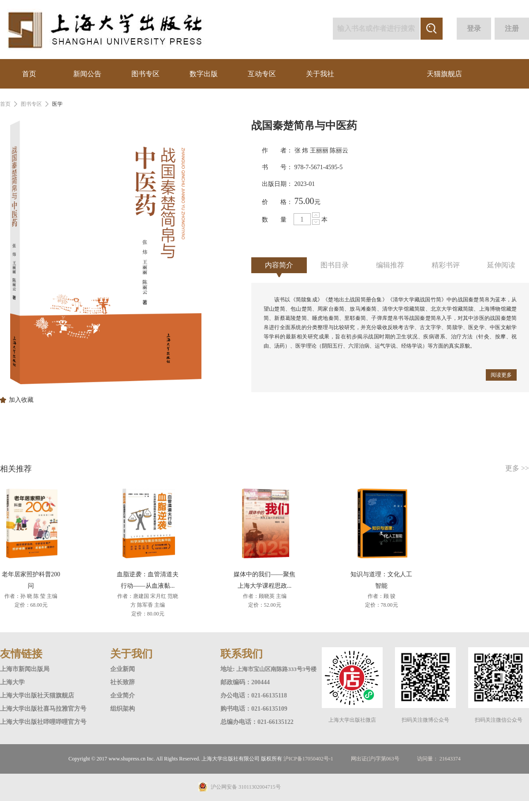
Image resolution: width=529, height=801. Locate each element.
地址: (228, 669)
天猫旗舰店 (444, 74)
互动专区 (262, 74)
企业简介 (122, 695)
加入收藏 (21, 400)
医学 (57, 104)
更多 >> (517, 468)
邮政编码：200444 (245, 682)
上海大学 (12, 682)
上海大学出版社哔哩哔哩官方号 (43, 722)
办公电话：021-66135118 (253, 695)
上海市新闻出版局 (24, 669)
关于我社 (320, 74)
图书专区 (145, 74)
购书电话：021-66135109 (253, 708)
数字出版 (204, 74)
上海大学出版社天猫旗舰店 (37, 695)
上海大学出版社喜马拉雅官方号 (43, 708)
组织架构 (122, 708)
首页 (29, 74)
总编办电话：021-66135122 (257, 722)
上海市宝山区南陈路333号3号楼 (276, 669)
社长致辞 (122, 682)
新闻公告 (87, 74)
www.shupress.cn (126, 759)
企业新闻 (122, 669)
